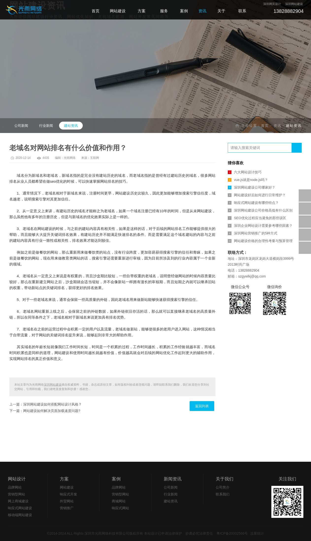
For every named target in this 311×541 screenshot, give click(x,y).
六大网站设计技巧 (245, 172)
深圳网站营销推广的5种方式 (252, 233)
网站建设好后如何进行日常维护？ (257, 195)
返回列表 (202, 406)
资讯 (277, 126)
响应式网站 (120, 508)
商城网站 (119, 501)
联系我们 (222, 494)
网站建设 (67, 487)
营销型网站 (16, 494)
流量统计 (257, 533)
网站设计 (17, 478)
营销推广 (67, 508)
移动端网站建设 (20, 515)
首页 (265, 126)
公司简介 (222, 487)
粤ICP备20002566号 (232, 533)
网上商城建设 (18, 501)
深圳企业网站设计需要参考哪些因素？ (260, 226)
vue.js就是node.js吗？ (248, 180)
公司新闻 (21, 126)
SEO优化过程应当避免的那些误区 (257, 218)
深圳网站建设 (53, 384)
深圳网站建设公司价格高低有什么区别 (260, 210)
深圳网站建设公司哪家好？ (251, 187)
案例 (116, 478)
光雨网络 (70, 158)
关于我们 (224, 478)
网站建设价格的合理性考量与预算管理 (260, 241)
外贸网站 (67, 501)
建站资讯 (71, 126)
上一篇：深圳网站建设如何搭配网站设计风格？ (45, 404)
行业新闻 (46, 126)
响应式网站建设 (20, 508)
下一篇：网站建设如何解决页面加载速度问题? (44, 411)
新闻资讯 (172, 478)
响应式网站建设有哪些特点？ (253, 203)
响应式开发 (68, 494)
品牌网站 (15, 487)
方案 (64, 478)
